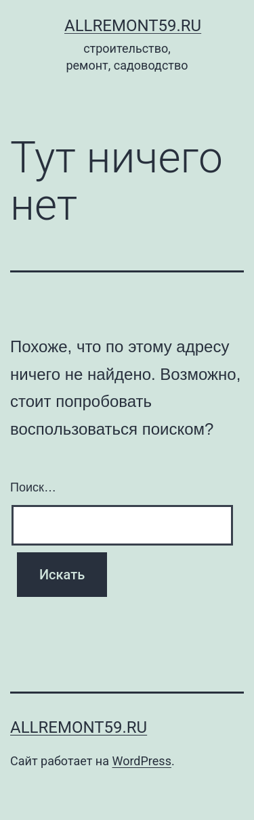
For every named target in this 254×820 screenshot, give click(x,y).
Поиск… (33, 487)
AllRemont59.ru (132, 25)
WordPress (141, 761)
